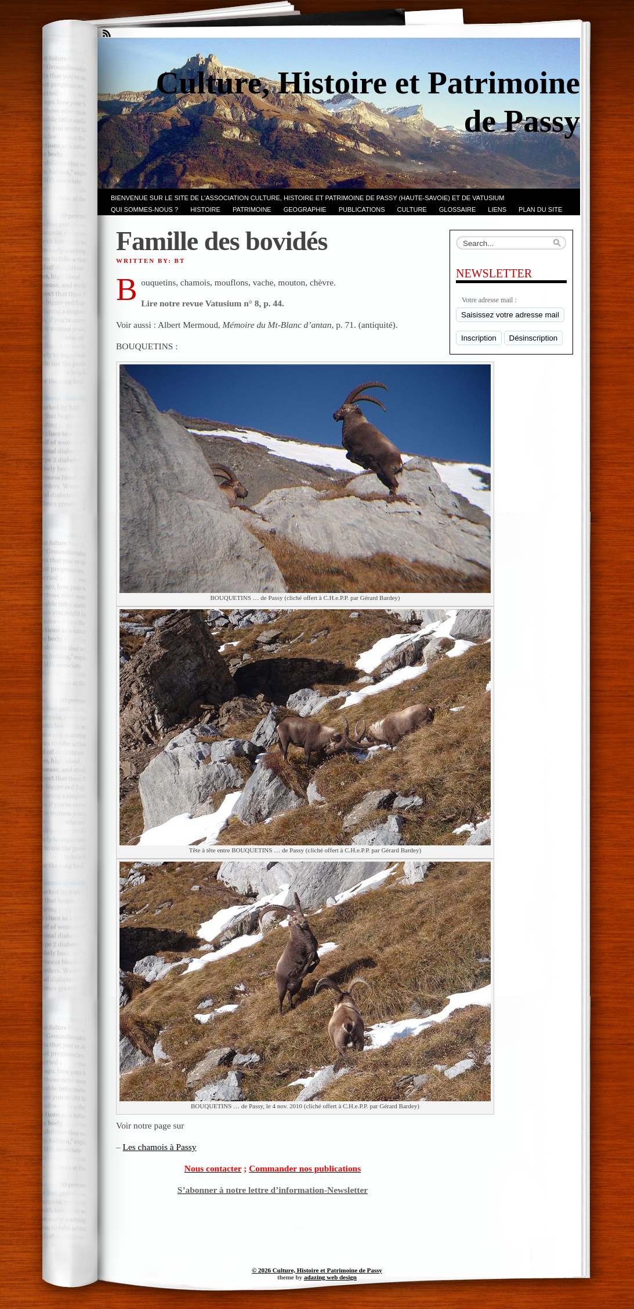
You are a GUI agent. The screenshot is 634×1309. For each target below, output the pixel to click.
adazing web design (330, 1277)
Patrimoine (252, 209)
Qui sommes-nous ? (144, 209)
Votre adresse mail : (489, 300)
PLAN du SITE (540, 209)
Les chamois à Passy (160, 1147)
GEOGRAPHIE (305, 209)
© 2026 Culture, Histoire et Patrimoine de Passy (317, 1270)
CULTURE (412, 209)
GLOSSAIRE (457, 209)
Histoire (205, 209)
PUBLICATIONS (362, 209)
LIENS (497, 209)
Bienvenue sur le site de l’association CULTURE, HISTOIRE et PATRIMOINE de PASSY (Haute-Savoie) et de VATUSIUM (307, 197)
